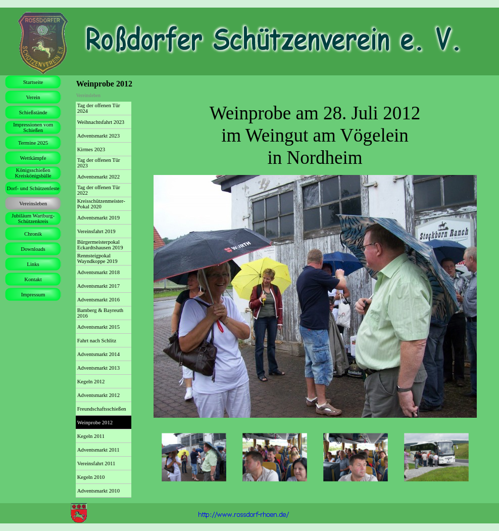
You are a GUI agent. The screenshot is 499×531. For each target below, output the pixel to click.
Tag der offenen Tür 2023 (98, 162)
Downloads (33, 249)
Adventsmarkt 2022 (98, 177)
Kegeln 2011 (91, 436)
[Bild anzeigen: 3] (355, 458)
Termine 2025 (33, 143)
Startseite (33, 82)
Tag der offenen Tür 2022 (98, 190)
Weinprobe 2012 (95, 422)
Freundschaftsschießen (101, 409)
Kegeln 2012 (91, 381)
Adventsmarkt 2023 (98, 136)
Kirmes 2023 (91, 149)
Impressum (33, 294)
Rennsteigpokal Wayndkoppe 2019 (97, 258)
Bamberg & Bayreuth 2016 (100, 313)
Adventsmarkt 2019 (98, 217)
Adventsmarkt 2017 (98, 286)
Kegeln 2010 (91, 477)
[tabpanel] (315, 135)
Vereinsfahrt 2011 (96, 463)
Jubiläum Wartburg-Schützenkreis (33, 218)
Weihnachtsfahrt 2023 (101, 122)
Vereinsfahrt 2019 (96, 231)
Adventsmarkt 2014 (98, 354)
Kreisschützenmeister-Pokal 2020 (101, 203)
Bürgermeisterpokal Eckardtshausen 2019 (100, 244)
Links (33, 264)
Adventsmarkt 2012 (98, 395)
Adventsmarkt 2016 (98, 299)
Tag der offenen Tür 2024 (98, 108)
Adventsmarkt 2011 (98, 450)
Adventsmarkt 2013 (98, 368)
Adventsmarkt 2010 (98, 491)
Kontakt (32, 279)
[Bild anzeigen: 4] (436, 458)
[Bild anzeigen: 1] (194, 458)
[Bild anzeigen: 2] (274, 458)
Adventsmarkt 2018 (98, 272)
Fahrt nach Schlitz (97, 340)
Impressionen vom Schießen (33, 127)
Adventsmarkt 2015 (98, 327)
